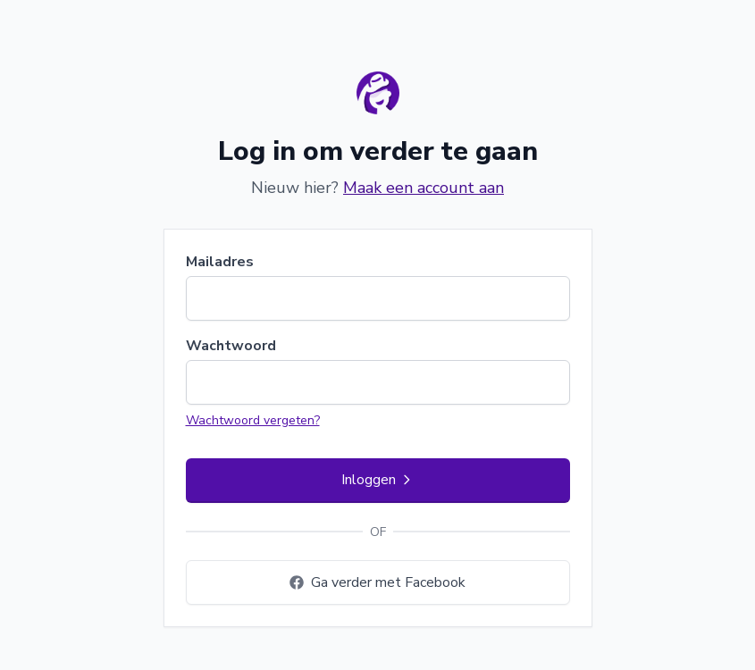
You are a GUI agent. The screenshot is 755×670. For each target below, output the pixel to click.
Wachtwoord (231, 346)
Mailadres (220, 262)
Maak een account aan (423, 187)
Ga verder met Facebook (377, 582)
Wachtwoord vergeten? (253, 420)
